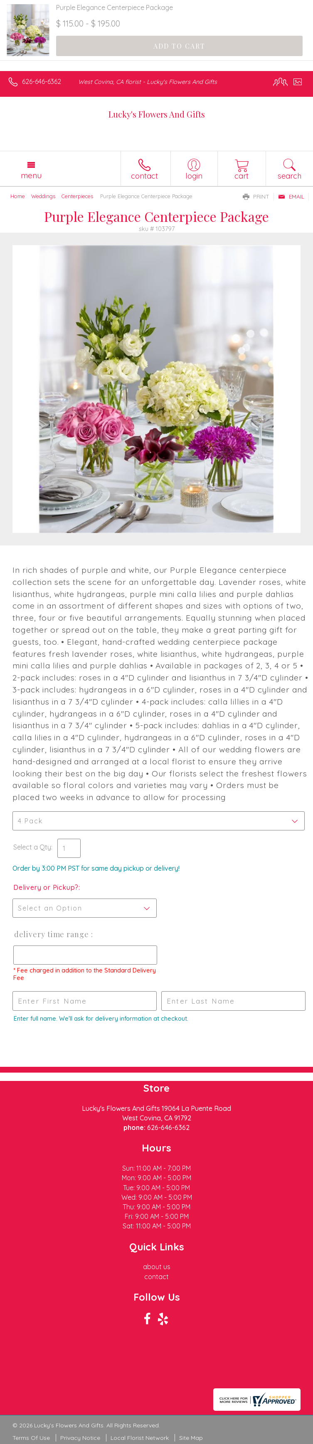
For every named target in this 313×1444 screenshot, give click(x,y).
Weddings (43, 196)
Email (291, 196)
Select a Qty (32, 847)
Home (17, 196)
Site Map (191, 1438)
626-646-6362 (41, 81)
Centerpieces (77, 196)
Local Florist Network (140, 1438)
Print (256, 196)
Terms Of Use (31, 1438)
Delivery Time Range (51, 934)
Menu (31, 175)
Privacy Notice (80, 1438)
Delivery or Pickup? (46, 887)
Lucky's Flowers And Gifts (156, 114)
